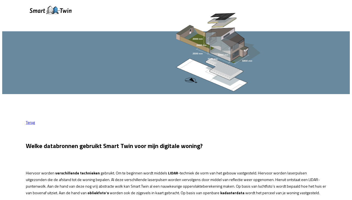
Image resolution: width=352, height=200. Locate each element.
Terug (30, 122)
